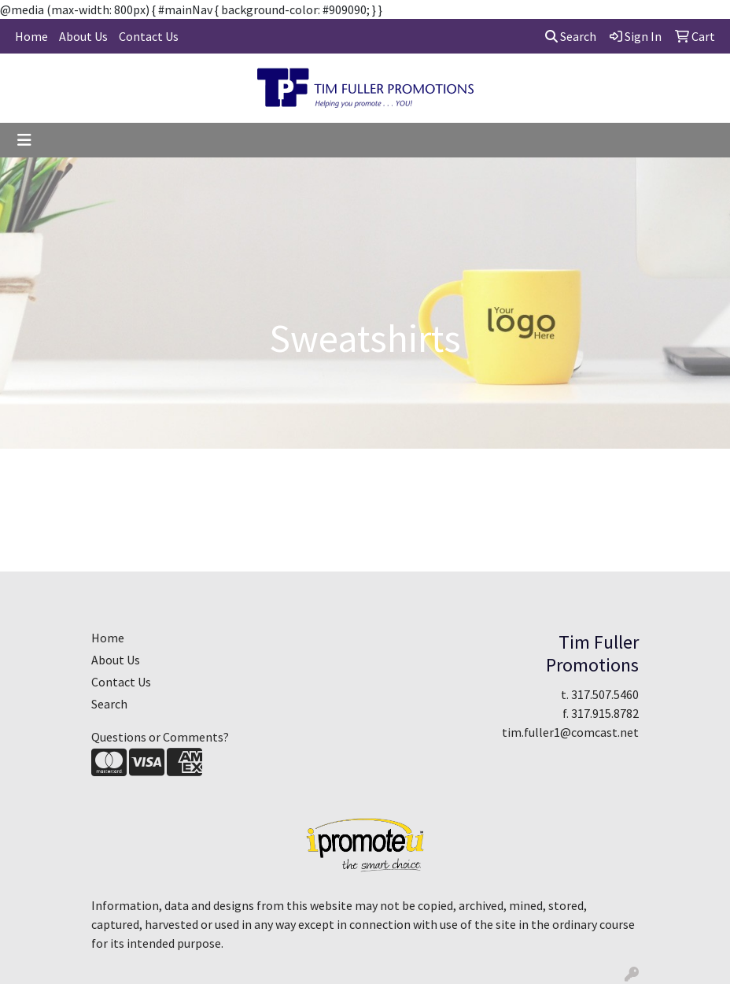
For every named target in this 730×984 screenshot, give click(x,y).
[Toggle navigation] (24, 140)
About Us (83, 36)
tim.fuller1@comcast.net (570, 732)
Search (570, 36)
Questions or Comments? (160, 737)
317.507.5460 (605, 694)
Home (31, 36)
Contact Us (149, 36)
